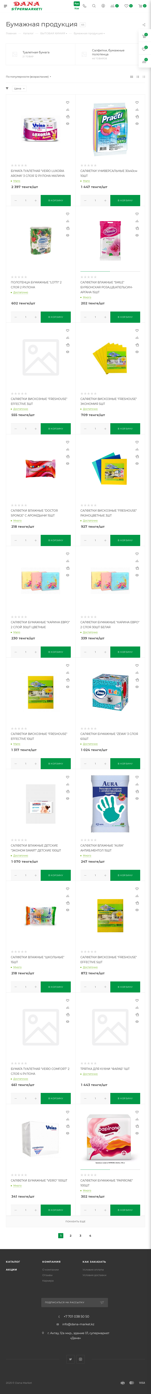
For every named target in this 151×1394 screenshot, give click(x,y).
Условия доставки (94, 1271)
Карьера (48, 1276)
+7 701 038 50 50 (76, 1312)
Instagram (80, 1355)
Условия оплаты (93, 1265)
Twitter (70, 1355)
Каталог (13, 1257)
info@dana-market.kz (78, 1320)
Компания (51, 1257)
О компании (50, 1265)
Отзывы (47, 1271)
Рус (75, 3)
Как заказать (94, 1257)
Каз (75, 8)
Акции (11, 1265)
